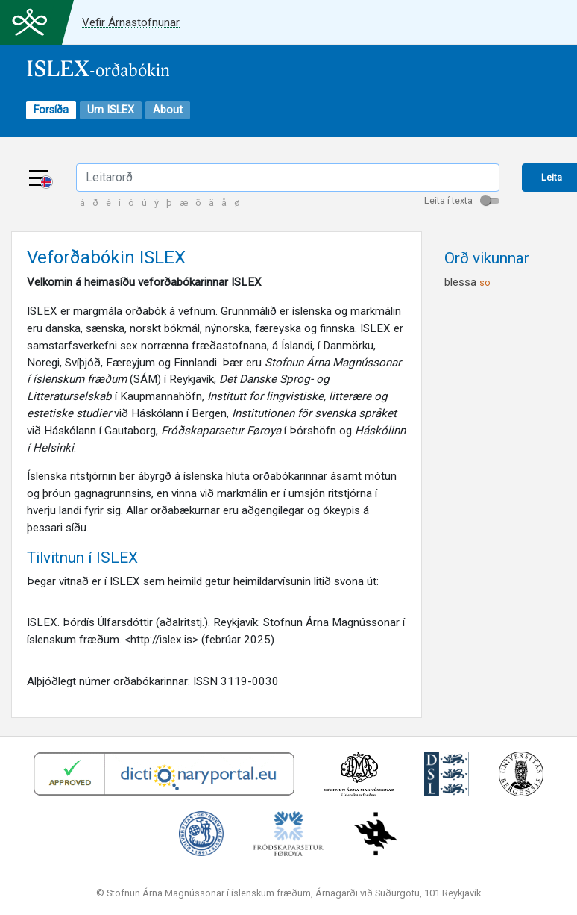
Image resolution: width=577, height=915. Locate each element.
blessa (467, 282)
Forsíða (51, 110)
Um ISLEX (110, 110)
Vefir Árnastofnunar (131, 22)
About (168, 110)
